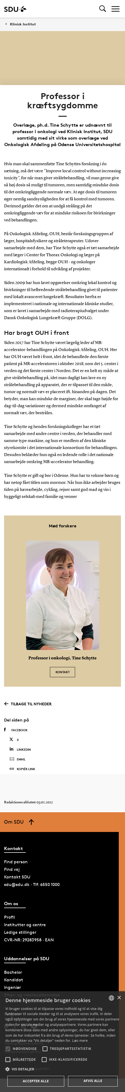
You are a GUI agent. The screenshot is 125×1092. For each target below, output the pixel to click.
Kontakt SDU (17, 876)
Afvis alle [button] (93, 1080)
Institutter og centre (25, 924)
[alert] (62, 1041)
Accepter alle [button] (36, 1081)
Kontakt (63, 672)
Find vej (12, 869)
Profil (9, 917)
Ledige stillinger (20, 932)
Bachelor (13, 972)
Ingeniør (12, 987)
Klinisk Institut (23, 24)
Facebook (16, 730)
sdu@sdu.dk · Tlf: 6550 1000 (32, 884)
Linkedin (20, 749)
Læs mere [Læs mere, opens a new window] (80, 1040)
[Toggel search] (102, 8)
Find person (16, 861)
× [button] (119, 998)
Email (17, 759)
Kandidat (13, 979)
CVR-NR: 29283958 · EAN (29, 939)
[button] (7, 1048)
